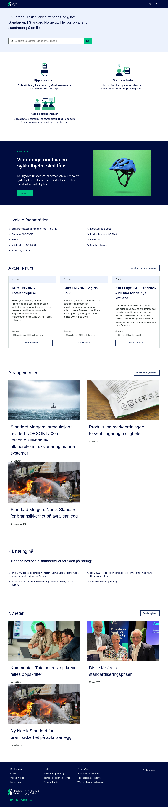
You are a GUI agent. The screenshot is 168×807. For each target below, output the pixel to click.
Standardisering (51, 782)
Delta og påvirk (48, 5)
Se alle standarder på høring (103, 586)
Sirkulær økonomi (98, 249)
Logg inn (153, 5)
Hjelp (46, 769)
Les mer (24, 197)
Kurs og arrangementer (71, 5)
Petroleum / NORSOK (22, 238)
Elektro (15, 244)
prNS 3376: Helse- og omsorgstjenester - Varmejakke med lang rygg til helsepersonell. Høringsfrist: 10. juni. (45, 579)
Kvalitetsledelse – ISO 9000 (103, 238)
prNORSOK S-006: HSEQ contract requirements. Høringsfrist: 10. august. (43, 587)
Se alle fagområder (21, 254)
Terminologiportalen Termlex (57, 778)
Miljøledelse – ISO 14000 (24, 249)
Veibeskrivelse (17, 778)
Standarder (31, 5)
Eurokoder (95, 244)
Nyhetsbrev (15, 782)
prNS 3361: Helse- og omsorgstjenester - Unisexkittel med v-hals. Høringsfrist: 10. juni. (121, 579)
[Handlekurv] (142, 5)
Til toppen (148, 770)
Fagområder (83, 769)
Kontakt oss (16, 769)
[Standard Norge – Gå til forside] (14, 5)
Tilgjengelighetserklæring (89, 778)
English (131, 5)
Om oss (14, 773)
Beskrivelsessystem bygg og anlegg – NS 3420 (34, 233)
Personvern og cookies (88, 773)
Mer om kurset (38, 346)
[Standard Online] (32, 792)
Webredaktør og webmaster (90, 782)
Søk (88, 45)
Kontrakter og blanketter (101, 233)
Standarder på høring (54, 773)
